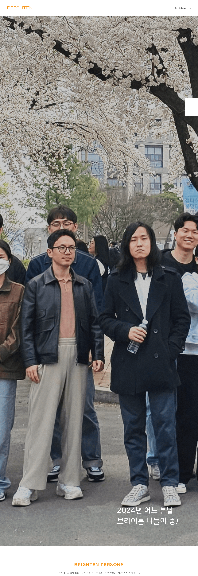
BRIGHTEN (19, 8)
